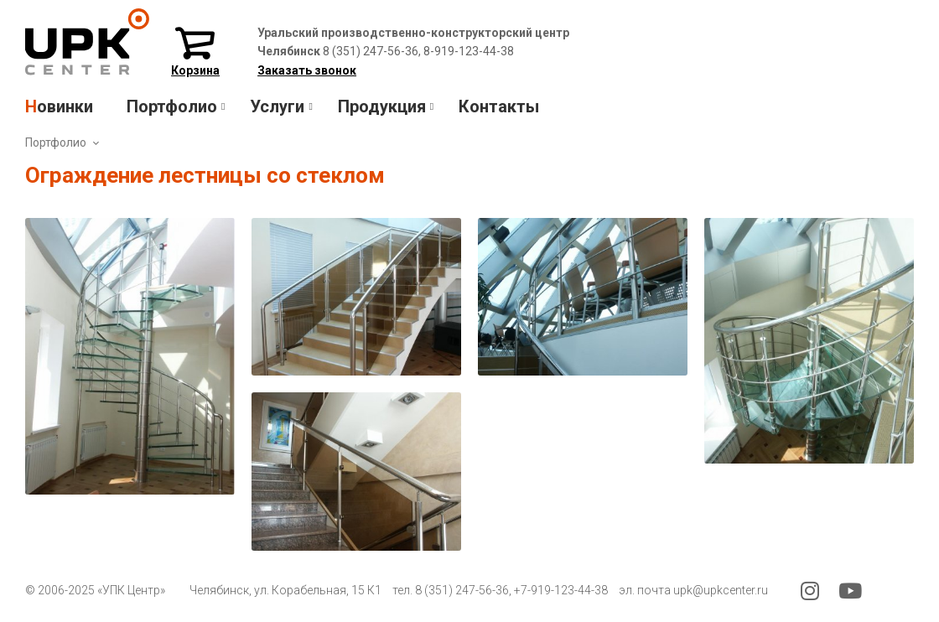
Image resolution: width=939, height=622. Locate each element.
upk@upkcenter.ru (720, 590)
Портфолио (55, 142)
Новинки (59, 106)
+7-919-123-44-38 (561, 590)
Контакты (499, 106)
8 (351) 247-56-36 (462, 590)
